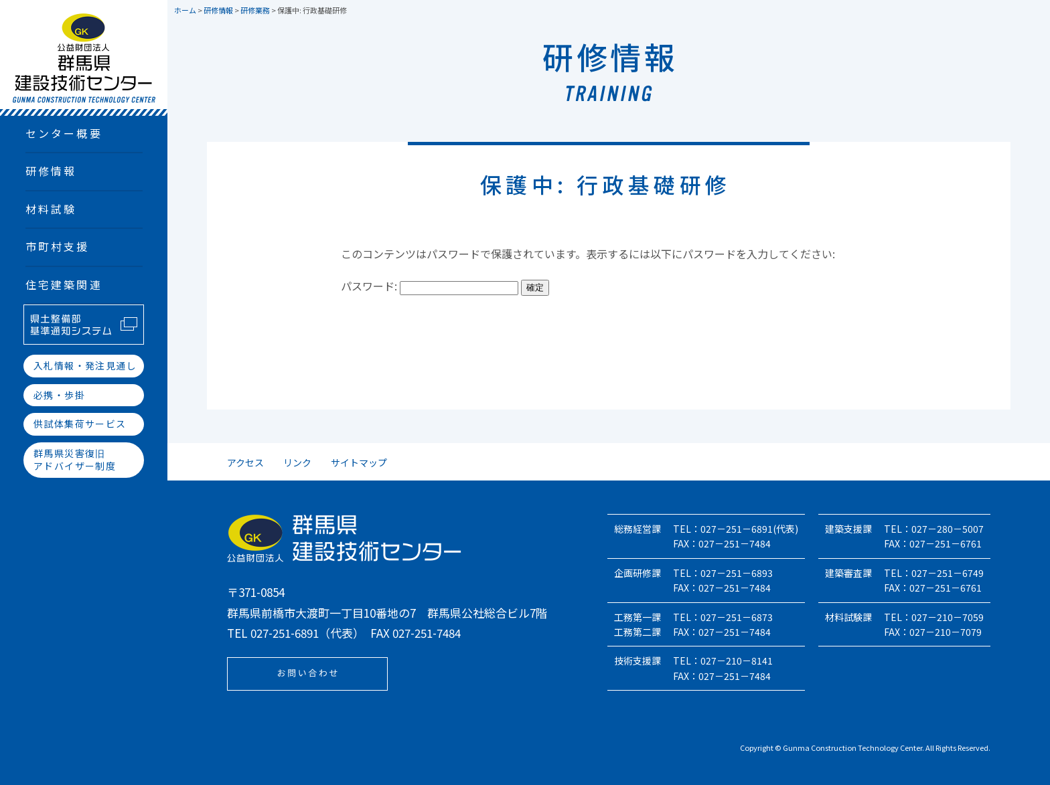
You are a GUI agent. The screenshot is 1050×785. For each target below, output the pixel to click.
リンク (297, 462)
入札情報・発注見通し (85, 365)
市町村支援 (57, 246)
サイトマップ (359, 462)
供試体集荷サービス (80, 423)
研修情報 (51, 171)
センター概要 (63, 133)
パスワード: (429, 286)
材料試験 (51, 209)
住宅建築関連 (63, 284)
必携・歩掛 (59, 395)
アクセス (245, 462)
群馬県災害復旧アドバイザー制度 (74, 459)
